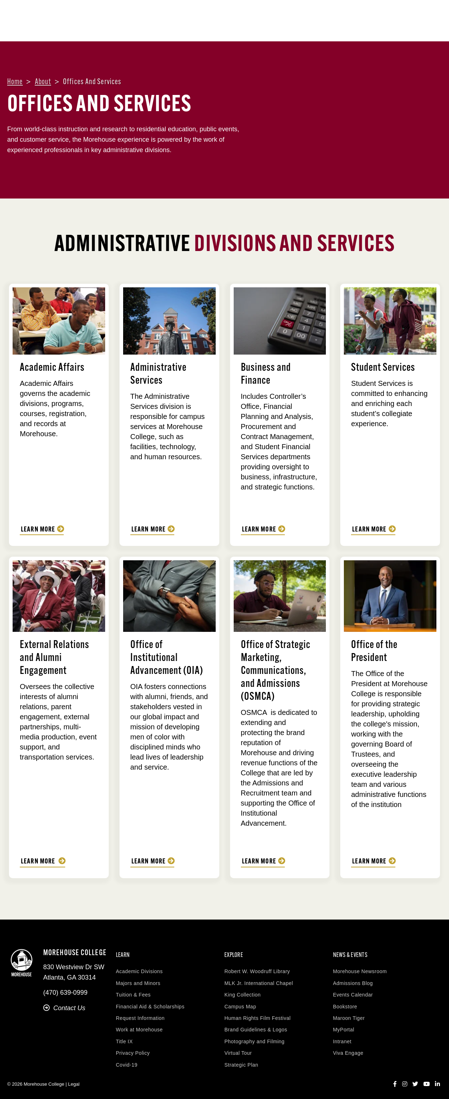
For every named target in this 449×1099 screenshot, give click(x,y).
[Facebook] (395, 1080)
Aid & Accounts (291, 30)
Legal (74, 1080)
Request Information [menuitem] (140, 1014)
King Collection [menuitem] (242, 990)
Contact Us (64, 1007)
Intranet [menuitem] (342, 1037)
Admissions (240, 30)
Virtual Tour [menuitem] (238, 1049)
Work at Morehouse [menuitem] (139, 1026)
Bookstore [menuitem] (345, 1002)
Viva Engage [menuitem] (348, 1049)
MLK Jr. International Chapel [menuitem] (258, 979)
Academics (194, 30)
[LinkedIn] (437, 1080)
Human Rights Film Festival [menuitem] (257, 1014)
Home (15, 82)
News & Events (414, 30)
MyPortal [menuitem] (343, 1026)
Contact (359, 14)
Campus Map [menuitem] (240, 1002)
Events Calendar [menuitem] (353, 990)
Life (332, 30)
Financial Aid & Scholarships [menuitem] (150, 1002)
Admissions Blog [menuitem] (353, 979)
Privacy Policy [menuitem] (133, 1049)
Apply (429, 14)
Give (407, 14)
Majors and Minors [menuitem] (138, 979)
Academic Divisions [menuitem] (139, 967)
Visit (386, 14)
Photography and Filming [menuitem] (254, 1037)
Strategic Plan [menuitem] (241, 1060)
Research (366, 30)
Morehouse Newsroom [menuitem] (360, 967)
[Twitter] (415, 1080)
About (156, 30)
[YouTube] (426, 1080)
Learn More (38, 529)
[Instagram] (404, 1080)
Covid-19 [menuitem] (127, 1060)
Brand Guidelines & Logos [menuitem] (255, 1026)
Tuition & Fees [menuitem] (133, 990)
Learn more (259, 529)
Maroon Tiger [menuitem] (349, 1014)
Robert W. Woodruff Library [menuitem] (257, 967)
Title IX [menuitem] (124, 1037)
